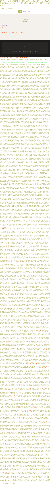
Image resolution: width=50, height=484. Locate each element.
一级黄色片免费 (4, 280)
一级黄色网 (34, 114)
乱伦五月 (9, 173)
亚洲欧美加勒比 (6, 238)
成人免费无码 (33, 443)
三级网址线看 (34, 294)
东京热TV (27, 473)
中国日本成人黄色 (22, 417)
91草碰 (33, 108)
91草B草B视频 (28, 89)
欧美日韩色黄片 (11, 88)
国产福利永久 (9, 67)
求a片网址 (20, 108)
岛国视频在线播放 (22, 312)
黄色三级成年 (6, 136)
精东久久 (5, 362)
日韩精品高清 (34, 141)
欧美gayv (42, 85)
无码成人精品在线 (30, 415)
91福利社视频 (26, 130)
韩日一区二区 (28, 81)
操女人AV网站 (24, 302)
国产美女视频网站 (3, 141)
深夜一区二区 (2, 391)
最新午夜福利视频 (8, 249)
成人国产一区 (9, 313)
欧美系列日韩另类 (34, 400)
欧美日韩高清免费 (31, 166)
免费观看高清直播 (31, 329)
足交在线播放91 (21, 67)
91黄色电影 (38, 121)
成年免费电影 (11, 327)
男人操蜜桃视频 (7, 107)
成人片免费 (47, 150)
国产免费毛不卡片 (30, 192)
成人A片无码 (2, 469)
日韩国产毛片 (42, 322)
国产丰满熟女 (45, 458)
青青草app (45, 410)
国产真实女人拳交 (38, 253)
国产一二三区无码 (39, 297)
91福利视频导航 (43, 97)
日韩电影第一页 (7, 250)
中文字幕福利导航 (43, 242)
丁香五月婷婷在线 (13, 238)
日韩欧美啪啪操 (42, 318)
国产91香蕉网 (28, 249)
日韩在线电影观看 (43, 371)
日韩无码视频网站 (21, 152)
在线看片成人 (45, 367)
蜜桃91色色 (16, 139)
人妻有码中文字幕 (28, 351)
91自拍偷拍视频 (24, 377)
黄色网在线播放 (20, 195)
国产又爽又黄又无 (29, 115)
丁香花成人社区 (29, 250)
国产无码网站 (14, 173)
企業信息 (24, 11)
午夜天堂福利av (17, 428)
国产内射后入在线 (5, 183)
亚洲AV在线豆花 (26, 184)
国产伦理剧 (35, 161)
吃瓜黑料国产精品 (7, 374)
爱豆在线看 (29, 129)
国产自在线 (24, 139)
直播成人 (13, 311)
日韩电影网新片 (41, 381)
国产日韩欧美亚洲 (34, 309)
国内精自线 (15, 70)
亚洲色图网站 (9, 198)
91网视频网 (14, 454)
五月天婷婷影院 (7, 272)
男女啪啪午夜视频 (28, 107)
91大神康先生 (26, 422)
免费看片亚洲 (23, 289)
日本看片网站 (25, 408)
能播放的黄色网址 (7, 457)
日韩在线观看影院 (12, 318)
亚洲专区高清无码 (33, 331)
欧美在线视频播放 (5, 176)
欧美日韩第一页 (22, 435)
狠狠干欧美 (2, 130)
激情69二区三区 (17, 275)
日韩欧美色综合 (32, 163)
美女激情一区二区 (18, 315)
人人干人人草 (23, 313)
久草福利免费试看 (24, 181)
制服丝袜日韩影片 (33, 425)
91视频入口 (17, 388)
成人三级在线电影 (19, 454)
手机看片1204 (34, 104)
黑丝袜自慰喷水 (5, 173)
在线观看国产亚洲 (17, 245)
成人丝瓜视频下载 (5, 82)
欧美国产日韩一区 (37, 455)
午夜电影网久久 (21, 88)
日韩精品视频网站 (19, 437)
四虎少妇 (13, 267)
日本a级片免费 (39, 313)
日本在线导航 (37, 329)
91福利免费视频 (24, 202)
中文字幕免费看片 (32, 236)
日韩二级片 (35, 228)
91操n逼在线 (16, 425)
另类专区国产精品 (16, 433)
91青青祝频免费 (42, 279)
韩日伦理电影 (19, 374)
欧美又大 (44, 103)
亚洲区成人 (31, 184)
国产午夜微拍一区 (16, 309)
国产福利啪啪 (40, 106)
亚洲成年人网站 (37, 448)
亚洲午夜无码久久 (9, 429)
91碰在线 (4, 78)
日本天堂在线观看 (4, 388)
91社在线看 (35, 172)
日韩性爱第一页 (10, 271)
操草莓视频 (9, 418)
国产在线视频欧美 (19, 348)
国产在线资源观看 (40, 264)
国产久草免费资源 (38, 298)
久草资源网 (25, 437)
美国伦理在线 (10, 402)
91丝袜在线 (27, 173)
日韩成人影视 (3, 89)
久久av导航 (21, 429)
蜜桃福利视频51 (43, 408)
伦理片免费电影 (34, 437)
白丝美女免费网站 (23, 71)
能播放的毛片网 (11, 334)
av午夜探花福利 (25, 155)
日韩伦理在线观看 (20, 408)
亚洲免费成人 (41, 373)
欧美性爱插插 (5, 88)
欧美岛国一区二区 (6, 148)
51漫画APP (16, 148)
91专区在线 (48, 129)
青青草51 (23, 173)
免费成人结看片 (46, 302)
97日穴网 (2, 128)
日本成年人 (28, 448)
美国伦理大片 (30, 64)
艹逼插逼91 (40, 272)
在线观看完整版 (36, 447)
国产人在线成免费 (22, 78)
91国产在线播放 (30, 159)
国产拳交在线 (42, 257)
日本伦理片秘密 (12, 483)
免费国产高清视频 (6, 192)
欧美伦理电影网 (47, 228)
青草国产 (13, 340)
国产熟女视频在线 (7, 133)
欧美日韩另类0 (35, 99)
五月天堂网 (15, 207)
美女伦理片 (8, 356)
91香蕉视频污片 (11, 275)
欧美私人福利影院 (45, 287)
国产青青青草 (8, 201)
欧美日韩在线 (41, 353)
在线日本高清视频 (35, 382)
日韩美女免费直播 (35, 179)
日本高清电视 (11, 363)
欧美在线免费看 (34, 117)
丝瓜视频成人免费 (20, 326)
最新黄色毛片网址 (36, 465)
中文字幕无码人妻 (42, 79)
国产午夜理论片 (13, 301)
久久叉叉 (33, 155)
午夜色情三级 (24, 382)
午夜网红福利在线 (29, 267)
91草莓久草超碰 (44, 86)
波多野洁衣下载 (7, 385)
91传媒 (40, 426)
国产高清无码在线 (13, 378)
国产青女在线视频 (26, 446)
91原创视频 (28, 185)
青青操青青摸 (29, 256)
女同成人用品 (6, 318)
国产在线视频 (18, 144)
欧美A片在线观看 (8, 386)
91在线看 (14, 234)
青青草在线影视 (36, 454)
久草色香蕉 (20, 330)
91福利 (43, 479)
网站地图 (2, 60)
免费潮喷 (5, 100)
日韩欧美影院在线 (6, 373)
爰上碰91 (40, 198)
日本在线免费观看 (45, 375)
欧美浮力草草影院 (34, 402)
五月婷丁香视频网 (45, 298)
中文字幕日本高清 (19, 424)
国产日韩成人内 (32, 286)
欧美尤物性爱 (41, 283)
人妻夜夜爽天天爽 (42, 403)
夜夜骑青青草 (7, 75)
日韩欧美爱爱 (22, 118)
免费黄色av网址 (6, 170)
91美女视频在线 (3, 337)
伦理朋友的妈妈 (34, 144)
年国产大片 (32, 429)
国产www (31, 187)
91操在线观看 (24, 174)
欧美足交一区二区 (36, 82)
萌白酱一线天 (16, 169)
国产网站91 (5, 296)
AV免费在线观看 (25, 340)
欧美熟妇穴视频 (43, 155)
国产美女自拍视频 (22, 287)
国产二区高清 (16, 172)
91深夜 (45, 344)
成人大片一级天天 (36, 174)
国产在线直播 (3, 159)
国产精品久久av (31, 232)
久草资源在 (29, 150)
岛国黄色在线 (42, 454)
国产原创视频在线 (32, 90)
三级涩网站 (27, 257)
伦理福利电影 (41, 465)
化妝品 (23, 51)
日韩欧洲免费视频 (7, 345)
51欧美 (5, 95)
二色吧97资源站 (30, 99)
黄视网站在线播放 (20, 119)
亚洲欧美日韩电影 (18, 375)
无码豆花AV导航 (32, 305)
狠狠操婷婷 (44, 256)
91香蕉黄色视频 (31, 366)
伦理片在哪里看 (20, 150)
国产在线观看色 (24, 450)
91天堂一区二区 (6, 172)
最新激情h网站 (13, 165)
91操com (8, 407)
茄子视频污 (45, 81)
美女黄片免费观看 (36, 184)
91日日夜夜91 (13, 81)
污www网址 (40, 294)
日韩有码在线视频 (18, 267)
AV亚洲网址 (34, 119)
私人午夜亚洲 (16, 327)
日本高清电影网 (22, 107)
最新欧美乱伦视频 (20, 236)
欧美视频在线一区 (18, 382)
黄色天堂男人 (25, 93)
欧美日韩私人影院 (37, 418)
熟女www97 (31, 451)
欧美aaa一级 (10, 465)
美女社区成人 (37, 163)
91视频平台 (24, 374)
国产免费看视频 (29, 151)
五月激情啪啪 (46, 247)
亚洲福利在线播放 (10, 258)
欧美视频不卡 (25, 366)
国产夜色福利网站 (15, 403)
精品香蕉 (17, 108)
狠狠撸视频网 (6, 455)
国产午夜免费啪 (26, 359)
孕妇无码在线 (44, 192)
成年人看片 (16, 334)
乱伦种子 (25, 64)
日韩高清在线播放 (42, 481)
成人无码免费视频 (22, 443)
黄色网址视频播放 (15, 137)
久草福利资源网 (35, 115)
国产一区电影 (12, 413)
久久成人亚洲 (25, 162)
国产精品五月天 (3, 132)
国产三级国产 (6, 130)
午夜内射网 (19, 457)
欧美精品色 (6, 239)
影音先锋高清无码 (6, 326)
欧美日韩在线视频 (19, 341)
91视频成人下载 (9, 141)
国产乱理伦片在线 (4, 278)
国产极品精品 (42, 469)
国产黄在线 (21, 304)
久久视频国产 (44, 345)
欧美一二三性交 (37, 396)
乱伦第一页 (12, 133)
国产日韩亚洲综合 (19, 180)
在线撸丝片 (30, 108)
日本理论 (15, 179)
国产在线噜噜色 (43, 396)
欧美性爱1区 (2, 440)
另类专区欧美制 (33, 363)
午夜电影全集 (30, 100)
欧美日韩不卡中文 (11, 397)
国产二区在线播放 (40, 334)
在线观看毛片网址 (9, 309)
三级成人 (46, 239)
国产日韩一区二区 (44, 99)
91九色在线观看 (31, 173)
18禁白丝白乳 (11, 342)
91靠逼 (44, 311)
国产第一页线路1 (44, 238)
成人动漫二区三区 (20, 158)
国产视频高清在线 (12, 108)
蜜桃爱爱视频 (36, 73)
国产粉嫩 (25, 172)
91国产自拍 (25, 344)
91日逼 (7, 194)
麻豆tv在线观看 (25, 108)
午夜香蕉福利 (4, 308)
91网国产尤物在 (7, 206)
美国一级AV (17, 78)
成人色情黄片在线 (35, 118)
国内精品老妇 (30, 315)
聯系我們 (20, 11)
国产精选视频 (36, 269)
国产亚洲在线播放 (29, 426)
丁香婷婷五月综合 (45, 119)
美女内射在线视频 (4, 235)
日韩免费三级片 (42, 382)
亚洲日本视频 (14, 117)
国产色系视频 (20, 243)
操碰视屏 (35, 88)
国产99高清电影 (6, 268)
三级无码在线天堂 (19, 162)
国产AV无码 (35, 100)
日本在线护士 (22, 121)
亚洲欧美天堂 (47, 291)
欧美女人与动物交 (30, 71)
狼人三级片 (17, 206)
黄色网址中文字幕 (42, 235)
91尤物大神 (6, 402)
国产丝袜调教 (33, 302)
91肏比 (44, 181)
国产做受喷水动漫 (27, 461)
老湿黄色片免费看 (17, 410)
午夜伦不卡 (4, 77)
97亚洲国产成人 (25, 231)
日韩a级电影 (11, 172)
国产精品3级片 (20, 70)
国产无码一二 (42, 139)
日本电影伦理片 (16, 129)
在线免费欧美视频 (18, 75)
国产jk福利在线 (14, 422)
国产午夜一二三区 (28, 428)
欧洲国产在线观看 (37, 408)
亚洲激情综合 (20, 305)
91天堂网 (9, 459)
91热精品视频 (47, 461)
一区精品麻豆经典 (10, 95)
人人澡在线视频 (43, 435)
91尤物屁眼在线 (44, 377)
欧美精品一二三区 (46, 389)
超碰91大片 (2, 355)
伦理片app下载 (32, 86)
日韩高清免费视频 (24, 396)
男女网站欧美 (22, 249)
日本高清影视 (5, 417)
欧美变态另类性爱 (5, 470)
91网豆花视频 (18, 103)
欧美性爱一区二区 (6, 479)
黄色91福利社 (29, 199)
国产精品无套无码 (40, 161)
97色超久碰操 (5, 477)
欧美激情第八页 (11, 414)
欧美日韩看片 (35, 481)
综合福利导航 (43, 417)
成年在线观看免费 (30, 205)
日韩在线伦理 (8, 344)
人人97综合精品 (34, 139)
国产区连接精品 (5, 468)
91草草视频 (34, 378)
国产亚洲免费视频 (7, 323)
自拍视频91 (39, 95)
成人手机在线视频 (20, 360)
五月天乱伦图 (13, 344)
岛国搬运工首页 (28, 144)
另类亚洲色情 (18, 89)
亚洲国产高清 (8, 371)
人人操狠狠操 (26, 356)
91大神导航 (33, 375)
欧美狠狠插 (30, 141)
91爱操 (6, 391)
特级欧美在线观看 (33, 95)
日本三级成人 (21, 466)
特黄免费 (21, 352)
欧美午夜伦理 (38, 254)
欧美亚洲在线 (46, 444)
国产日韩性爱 (23, 239)
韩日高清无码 (20, 359)
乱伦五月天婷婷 (22, 169)
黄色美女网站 (37, 320)
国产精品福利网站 (46, 470)
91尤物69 (1, 129)
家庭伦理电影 (16, 307)
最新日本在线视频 (39, 201)
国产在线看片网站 (10, 370)
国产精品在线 (9, 243)
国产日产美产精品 (22, 137)
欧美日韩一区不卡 (21, 329)
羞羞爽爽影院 (46, 457)
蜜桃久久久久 (16, 367)
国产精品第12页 (38, 154)
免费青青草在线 (7, 322)
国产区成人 (26, 371)
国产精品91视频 (37, 176)
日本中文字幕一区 (32, 196)
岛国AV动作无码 (12, 97)
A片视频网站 (43, 446)
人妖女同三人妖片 (22, 253)
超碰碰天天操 (18, 81)
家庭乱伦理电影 (23, 89)
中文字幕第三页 (18, 104)
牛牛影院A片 (16, 152)
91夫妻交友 (43, 286)
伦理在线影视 (4, 155)
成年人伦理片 (35, 187)
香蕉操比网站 (30, 371)
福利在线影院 (14, 392)
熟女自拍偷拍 (12, 140)
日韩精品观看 (23, 114)
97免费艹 (12, 143)
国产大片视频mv (31, 243)
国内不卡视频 (35, 272)
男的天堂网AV (9, 122)
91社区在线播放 (17, 254)
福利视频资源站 (28, 66)
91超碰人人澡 (12, 247)
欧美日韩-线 (38, 468)
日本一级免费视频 (39, 473)
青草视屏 (40, 269)
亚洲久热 (28, 397)
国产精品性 (22, 64)
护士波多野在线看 (4, 334)
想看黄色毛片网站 (15, 371)
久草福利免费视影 (10, 207)
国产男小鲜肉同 (34, 92)
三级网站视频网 (42, 184)
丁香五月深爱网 (37, 414)
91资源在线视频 (5, 144)
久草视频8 (39, 130)
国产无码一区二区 (10, 260)
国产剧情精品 (37, 68)
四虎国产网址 (24, 397)
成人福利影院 (5, 287)
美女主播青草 (8, 106)
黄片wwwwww (8, 300)
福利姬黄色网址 (4, 112)
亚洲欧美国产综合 (22, 389)
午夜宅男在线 (43, 129)
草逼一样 (33, 261)
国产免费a (29, 302)
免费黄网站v (46, 413)
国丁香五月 (17, 391)
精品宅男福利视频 (41, 461)
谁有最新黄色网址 (15, 389)
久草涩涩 (10, 126)
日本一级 (46, 163)
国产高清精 (26, 319)
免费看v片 (45, 264)
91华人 (39, 99)
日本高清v (44, 196)
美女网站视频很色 (13, 326)
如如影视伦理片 (19, 459)
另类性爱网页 (36, 462)
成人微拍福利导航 (17, 205)
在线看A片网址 (35, 458)
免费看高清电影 (36, 315)
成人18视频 (11, 181)
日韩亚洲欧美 (6, 349)
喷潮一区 (4, 147)
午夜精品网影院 (9, 119)
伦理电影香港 (8, 139)
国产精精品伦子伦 (44, 254)
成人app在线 (23, 92)
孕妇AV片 (39, 256)
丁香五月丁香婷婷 (39, 190)
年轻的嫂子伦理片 (16, 256)
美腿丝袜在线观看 (28, 169)
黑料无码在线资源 (24, 322)
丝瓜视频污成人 (14, 192)
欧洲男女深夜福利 (3, 246)
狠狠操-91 (38, 140)
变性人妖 (4, 67)
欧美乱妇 (30, 378)
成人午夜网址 (15, 147)
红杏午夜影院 (37, 271)
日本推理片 (20, 151)
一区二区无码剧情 (12, 364)
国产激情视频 (46, 283)
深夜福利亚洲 (45, 180)
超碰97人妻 (40, 389)
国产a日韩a (3, 419)
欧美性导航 (9, 246)
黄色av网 (38, 141)
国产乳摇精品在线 (32, 362)
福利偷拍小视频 (46, 64)
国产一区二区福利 (30, 74)
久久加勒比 (44, 473)
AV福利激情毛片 (14, 195)
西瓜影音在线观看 (46, 400)
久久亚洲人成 (37, 112)
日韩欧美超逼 (9, 340)
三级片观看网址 (36, 333)
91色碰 (38, 436)
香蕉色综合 (14, 386)
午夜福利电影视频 (17, 476)
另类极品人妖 (46, 381)
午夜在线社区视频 (47, 265)
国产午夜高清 (15, 154)
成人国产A (4, 403)
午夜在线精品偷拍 (27, 395)
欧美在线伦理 (32, 285)
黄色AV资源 (14, 459)
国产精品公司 (28, 370)
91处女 (19, 115)
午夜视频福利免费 (23, 201)
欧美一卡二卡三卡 (19, 446)
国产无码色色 (14, 141)
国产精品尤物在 (15, 122)
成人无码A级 (46, 243)
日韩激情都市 (2, 381)
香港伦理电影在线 (24, 82)
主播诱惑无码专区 (18, 203)
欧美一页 (46, 205)
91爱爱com (17, 125)
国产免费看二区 (45, 148)
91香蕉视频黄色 (40, 370)
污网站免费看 (27, 95)
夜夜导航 (35, 391)
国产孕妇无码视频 (38, 194)
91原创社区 (4, 139)
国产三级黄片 (32, 397)
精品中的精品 (40, 93)
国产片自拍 (25, 119)
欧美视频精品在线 (26, 424)
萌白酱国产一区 (12, 78)
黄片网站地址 (16, 352)
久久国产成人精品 (37, 132)
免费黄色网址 (8, 184)
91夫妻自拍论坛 (18, 455)
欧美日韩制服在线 (23, 275)
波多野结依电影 (30, 77)
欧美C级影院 (17, 436)
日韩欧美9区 (6, 446)
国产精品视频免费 (40, 413)
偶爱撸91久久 (13, 424)
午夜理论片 (48, 195)
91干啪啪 (8, 203)
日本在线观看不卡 (25, 234)
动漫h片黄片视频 (29, 294)
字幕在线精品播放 (38, 152)
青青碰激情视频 (38, 296)
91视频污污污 (10, 176)
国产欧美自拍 (16, 477)
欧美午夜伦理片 (15, 381)
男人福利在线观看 (15, 300)
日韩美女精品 (16, 257)
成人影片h (9, 114)
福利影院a (2, 402)
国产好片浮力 (3, 454)
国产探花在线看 (11, 235)
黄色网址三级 (31, 422)
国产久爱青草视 (20, 291)
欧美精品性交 (8, 89)
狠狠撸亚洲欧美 (30, 70)
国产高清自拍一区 (37, 170)
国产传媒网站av (28, 261)
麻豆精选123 (37, 305)
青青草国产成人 (28, 85)
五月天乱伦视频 (40, 391)
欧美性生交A (17, 349)
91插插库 (41, 71)
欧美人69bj (42, 271)
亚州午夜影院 (24, 459)
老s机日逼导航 (35, 245)
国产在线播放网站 (9, 117)
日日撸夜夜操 (18, 311)
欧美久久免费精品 (43, 349)
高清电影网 (22, 247)
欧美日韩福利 (31, 330)
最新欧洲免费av (8, 366)
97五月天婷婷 (17, 130)
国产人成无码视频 (41, 78)
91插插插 (2, 163)
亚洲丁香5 (34, 313)
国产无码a (11, 439)
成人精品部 (39, 425)
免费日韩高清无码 (31, 231)
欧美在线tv (15, 170)
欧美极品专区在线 (24, 385)
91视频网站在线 (8, 85)
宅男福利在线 (43, 443)
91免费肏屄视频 (40, 424)
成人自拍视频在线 (10, 330)
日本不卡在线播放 (28, 472)
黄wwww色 (18, 82)
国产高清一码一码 (11, 444)
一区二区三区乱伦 (32, 293)
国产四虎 (31, 316)
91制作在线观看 (6, 400)
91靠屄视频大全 (31, 337)
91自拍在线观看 (46, 74)
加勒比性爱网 (9, 77)
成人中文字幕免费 (39, 173)
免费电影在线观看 (35, 107)
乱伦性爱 (32, 410)
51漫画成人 (8, 125)
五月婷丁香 (37, 403)
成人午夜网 (21, 93)
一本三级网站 (40, 437)
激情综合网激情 (9, 443)
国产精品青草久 (6, 282)
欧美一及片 (16, 187)
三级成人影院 (31, 356)
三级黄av (26, 337)
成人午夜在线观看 (35, 66)
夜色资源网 (38, 323)
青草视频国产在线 (12, 455)
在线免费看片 (42, 163)
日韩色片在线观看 (46, 378)
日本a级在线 (23, 198)
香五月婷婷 (30, 381)
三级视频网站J (9, 190)
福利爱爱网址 (23, 144)
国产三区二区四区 (12, 437)
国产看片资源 (24, 99)
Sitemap (36, 51)
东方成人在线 (40, 115)
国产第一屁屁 (41, 333)
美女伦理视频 (41, 64)
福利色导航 (30, 291)
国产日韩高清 (28, 265)
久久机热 (17, 93)
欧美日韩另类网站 (40, 428)
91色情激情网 (46, 85)
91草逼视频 (13, 201)
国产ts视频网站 (46, 140)
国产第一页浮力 (15, 417)
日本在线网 (16, 414)
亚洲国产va (36, 356)
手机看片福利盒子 (38, 261)
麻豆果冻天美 (13, 293)
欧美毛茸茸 (40, 348)
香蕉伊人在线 (19, 290)
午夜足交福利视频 (28, 307)
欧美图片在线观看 (41, 66)
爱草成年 (35, 311)
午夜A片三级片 (26, 132)
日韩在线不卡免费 (18, 399)
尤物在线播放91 (11, 477)
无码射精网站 (12, 107)
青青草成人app (9, 451)
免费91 (21, 101)
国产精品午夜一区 (35, 79)
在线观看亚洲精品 (42, 118)
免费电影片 (18, 118)
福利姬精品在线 (46, 384)
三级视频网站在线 (26, 353)
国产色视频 (22, 163)
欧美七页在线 (33, 466)
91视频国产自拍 (33, 103)
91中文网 (42, 429)
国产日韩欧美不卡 (9, 381)
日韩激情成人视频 (22, 480)
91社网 (30, 136)
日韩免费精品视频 (39, 196)
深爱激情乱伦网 (3, 395)
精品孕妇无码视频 (20, 132)
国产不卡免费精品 (16, 443)
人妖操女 (41, 323)
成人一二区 (42, 289)
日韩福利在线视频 (40, 404)
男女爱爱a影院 (4, 236)
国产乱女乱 (41, 169)
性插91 (2, 302)
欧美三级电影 (3, 184)
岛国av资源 (32, 128)
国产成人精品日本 (41, 162)
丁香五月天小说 (46, 391)
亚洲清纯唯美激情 (13, 282)
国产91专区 (27, 331)
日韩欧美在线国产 (39, 96)
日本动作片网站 (5, 473)
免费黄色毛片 (23, 75)
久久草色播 (15, 236)
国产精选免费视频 (31, 176)
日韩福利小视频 (21, 403)
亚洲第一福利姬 (47, 404)
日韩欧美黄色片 (3, 371)
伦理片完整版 (14, 119)
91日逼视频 (6, 169)
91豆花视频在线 (43, 232)
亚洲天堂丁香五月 (26, 136)
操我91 (35, 246)
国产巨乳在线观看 (40, 89)
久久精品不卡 (19, 468)
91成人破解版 (27, 286)
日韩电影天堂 (19, 246)
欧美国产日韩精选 (8, 290)
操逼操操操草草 (22, 432)
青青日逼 (17, 473)
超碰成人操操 (6, 90)
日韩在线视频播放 (40, 309)
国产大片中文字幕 (44, 117)
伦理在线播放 (36, 74)
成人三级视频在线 (10, 155)
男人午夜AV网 (42, 239)
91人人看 (26, 258)
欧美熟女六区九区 (18, 231)
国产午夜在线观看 (31, 344)
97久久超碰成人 (9, 337)
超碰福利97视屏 (3, 188)
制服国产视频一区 (41, 406)
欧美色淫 (26, 77)
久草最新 (1, 374)
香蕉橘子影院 (46, 353)
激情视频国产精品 (38, 86)
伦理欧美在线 (40, 444)
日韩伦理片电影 (3, 450)
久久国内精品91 (12, 479)
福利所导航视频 (42, 150)
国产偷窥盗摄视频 (13, 73)
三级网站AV (29, 437)
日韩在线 (17, 86)
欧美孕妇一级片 (25, 232)
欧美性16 (30, 118)
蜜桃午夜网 (25, 150)
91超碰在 (20, 298)
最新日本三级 (35, 312)
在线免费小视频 (36, 143)
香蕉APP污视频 (43, 130)
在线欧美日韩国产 (7, 424)
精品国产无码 (21, 257)
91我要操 (42, 140)
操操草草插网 (26, 384)
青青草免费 (36, 451)
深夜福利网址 (29, 117)
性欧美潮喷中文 (40, 480)
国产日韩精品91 (3, 85)
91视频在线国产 (30, 333)
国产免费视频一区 (31, 242)
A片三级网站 (35, 130)
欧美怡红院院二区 (31, 84)
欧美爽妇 (2, 393)
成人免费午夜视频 (29, 228)
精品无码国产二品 (10, 187)
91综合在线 (28, 268)
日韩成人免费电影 (34, 433)
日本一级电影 (5, 143)
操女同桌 (14, 481)
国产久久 (46, 322)
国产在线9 (20, 100)
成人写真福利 (36, 126)
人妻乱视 (3, 92)
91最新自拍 (37, 125)
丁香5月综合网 (12, 125)
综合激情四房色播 (47, 468)
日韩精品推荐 (30, 158)
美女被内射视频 (45, 300)
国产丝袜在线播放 (44, 364)
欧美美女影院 (18, 385)
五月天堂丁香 (44, 188)
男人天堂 (41, 158)
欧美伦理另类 (42, 203)
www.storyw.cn (20, 51)
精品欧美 (13, 198)
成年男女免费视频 (3, 341)
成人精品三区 (46, 340)
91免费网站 (9, 308)
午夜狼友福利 (47, 406)
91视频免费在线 (26, 195)
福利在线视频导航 (36, 195)
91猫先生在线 (34, 348)
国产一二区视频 (34, 370)
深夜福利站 (21, 425)
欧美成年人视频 (11, 410)
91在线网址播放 (26, 279)
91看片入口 (8, 188)
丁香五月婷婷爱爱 (30, 447)
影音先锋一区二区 (4, 399)
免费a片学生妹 (14, 468)
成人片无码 (16, 177)
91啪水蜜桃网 (15, 194)
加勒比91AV (29, 202)
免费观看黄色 (6, 364)
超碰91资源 (36, 128)
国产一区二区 (37, 67)
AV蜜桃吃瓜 (20, 176)
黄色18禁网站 (37, 137)
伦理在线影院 (6, 247)
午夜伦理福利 (7, 261)
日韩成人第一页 (6, 93)
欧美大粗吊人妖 (40, 180)
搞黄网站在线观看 (42, 143)
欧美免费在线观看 (14, 286)
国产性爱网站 (21, 242)
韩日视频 (16, 133)
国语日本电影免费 (4, 312)
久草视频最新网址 (26, 112)
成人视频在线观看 (26, 282)
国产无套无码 (38, 385)
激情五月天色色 (45, 92)
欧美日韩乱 (30, 147)
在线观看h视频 (47, 66)
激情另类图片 (41, 101)
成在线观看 (17, 250)
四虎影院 (38, 363)
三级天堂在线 (39, 479)
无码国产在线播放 (25, 399)
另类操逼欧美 (9, 389)
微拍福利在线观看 (8, 64)
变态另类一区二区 (20, 282)
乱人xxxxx (31, 177)
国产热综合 (47, 118)
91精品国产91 (47, 114)
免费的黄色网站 (32, 468)
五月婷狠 (33, 472)
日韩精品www (40, 311)
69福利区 (46, 454)
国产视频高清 (38, 90)
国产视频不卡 (22, 472)
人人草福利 (12, 254)
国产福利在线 (39, 88)
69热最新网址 (42, 176)
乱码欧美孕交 (13, 121)
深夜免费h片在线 (16, 316)
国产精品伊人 (11, 432)
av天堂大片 (45, 272)
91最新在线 (18, 479)
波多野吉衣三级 (26, 143)
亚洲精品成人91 (31, 258)
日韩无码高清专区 (32, 319)
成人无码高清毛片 (33, 133)
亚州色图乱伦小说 (43, 112)
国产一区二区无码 (14, 359)
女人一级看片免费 (20, 344)
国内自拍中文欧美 (26, 429)
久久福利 (37, 150)
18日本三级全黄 (24, 190)
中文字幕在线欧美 (10, 352)
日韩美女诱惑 (14, 243)
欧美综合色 (37, 235)
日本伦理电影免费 (37, 366)
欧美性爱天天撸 (32, 364)
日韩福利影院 (8, 395)
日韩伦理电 (42, 316)
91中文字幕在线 (6, 101)
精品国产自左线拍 (3, 458)
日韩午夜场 (43, 154)
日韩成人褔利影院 (3, 481)
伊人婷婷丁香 (25, 352)
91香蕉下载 (46, 275)
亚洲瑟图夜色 (6, 257)
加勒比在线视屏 (20, 170)
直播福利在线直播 (27, 402)
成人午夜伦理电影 (25, 378)
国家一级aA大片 (26, 264)
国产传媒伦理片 (38, 236)
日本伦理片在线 (13, 162)
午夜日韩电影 (20, 380)
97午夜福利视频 (6, 97)
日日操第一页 (13, 103)
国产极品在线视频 (39, 267)
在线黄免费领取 (39, 378)
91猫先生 (25, 333)
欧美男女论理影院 (44, 362)
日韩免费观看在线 (35, 444)
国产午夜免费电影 (20, 481)
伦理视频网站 (32, 137)
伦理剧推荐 (36, 162)
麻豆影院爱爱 (33, 129)
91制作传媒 (28, 128)
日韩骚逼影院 (23, 254)
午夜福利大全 (32, 253)
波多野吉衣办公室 (3, 448)
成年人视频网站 (43, 363)
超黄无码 (35, 177)
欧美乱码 (44, 269)
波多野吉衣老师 (18, 470)
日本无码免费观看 (7, 353)
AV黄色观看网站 (33, 96)
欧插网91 (37, 279)
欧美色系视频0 (41, 291)
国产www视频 (20, 172)
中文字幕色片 (16, 370)
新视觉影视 (32, 126)
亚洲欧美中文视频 (36, 206)
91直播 (16, 115)
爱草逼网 (27, 439)
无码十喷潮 (28, 433)
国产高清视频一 (29, 386)
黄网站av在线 (37, 202)
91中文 (14, 144)
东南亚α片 (10, 426)
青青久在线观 (40, 458)
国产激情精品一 (27, 271)
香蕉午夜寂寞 (12, 373)
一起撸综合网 (27, 391)
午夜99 (3, 169)
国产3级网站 (31, 234)
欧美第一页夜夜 (25, 73)
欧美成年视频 (8, 205)
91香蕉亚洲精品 (20, 141)
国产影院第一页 (7, 121)
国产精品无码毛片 (45, 425)
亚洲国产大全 (8, 450)
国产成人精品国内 (10, 341)
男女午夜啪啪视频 (4, 331)
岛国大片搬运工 (6, 316)
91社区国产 (2, 66)
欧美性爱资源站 (42, 447)
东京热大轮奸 (21, 391)
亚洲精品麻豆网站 (39, 302)
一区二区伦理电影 (12, 400)
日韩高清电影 (42, 380)
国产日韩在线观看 (40, 265)
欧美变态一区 (11, 66)
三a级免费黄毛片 (7, 279)
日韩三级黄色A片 (42, 111)
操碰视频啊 (19, 378)
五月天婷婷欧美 (31, 106)
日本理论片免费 (12, 470)
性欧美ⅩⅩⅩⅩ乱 (40, 75)
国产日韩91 (3, 81)
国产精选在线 (20, 371)
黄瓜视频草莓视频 (40, 342)
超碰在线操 (34, 297)
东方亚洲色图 (15, 380)
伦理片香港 (29, 191)
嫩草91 (18, 238)
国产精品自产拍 (11, 287)
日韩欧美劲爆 (27, 435)
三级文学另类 (32, 235)
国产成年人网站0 (31, 298)
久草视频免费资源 (11, 391)
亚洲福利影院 (9, 319)
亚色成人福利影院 (6, 307)
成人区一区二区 (9, 380)
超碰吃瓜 (7, 126)
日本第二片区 (2, 196)
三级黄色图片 (39, 177)
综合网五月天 (3, 106)
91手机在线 (28, 443)
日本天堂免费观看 (45, 296)
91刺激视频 (27, 196)
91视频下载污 (10, 278)
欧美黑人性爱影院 (27, 466)
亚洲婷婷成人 (17, 272)
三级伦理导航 (12, 231)
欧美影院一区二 (14, 308)
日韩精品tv (32, 418)
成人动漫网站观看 (19, 73)
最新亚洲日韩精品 (32, 122)
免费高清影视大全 (36, 380)
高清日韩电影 (40, 187)
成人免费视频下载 (38, 231)
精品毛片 (30, 155)
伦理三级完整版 (9, 458)
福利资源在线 (17, 85)
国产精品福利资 (37, 450)
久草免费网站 (31, 421)
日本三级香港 (46, 428)
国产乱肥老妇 (29, 165)
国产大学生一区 (13, 408)
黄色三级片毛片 (13, 118)
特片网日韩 (5, 411)
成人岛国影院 (14, 158)
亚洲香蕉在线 (12, 462)
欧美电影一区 (2, 396)
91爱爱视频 (4, 99)
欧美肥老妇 (11, 170)
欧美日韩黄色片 (39, 172)
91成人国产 (27, 253)
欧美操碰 (30, 183)
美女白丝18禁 (41, 181)
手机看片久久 (18, 377)
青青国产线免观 (25, 246)
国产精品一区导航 (28, 247)
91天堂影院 (21, 414)
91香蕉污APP (31, 170)
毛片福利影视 (3, 340)
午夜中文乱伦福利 (19, 364)
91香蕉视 (46, 73)
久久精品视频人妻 (30, 318)
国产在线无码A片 (6, 483)
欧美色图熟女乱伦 (29, 477)
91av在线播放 (23, 128)
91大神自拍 (14, 68)
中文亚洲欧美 (44, 348)
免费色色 (25, 338)
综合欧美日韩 (13, 249)
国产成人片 (39, 238)
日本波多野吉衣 (43, 141)
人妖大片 (23, 187)
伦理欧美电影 (27, 320)
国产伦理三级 (30, 373)
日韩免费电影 (20, 110)
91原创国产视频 (10, 100)
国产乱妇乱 (18, 413)
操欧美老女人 (28, 139)
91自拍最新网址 (22, 85)
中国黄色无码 (36, 283)
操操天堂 (26, 329)
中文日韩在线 (18, 323)
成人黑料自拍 (39, 151)
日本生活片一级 (24, 447)
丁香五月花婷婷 (3, 264)
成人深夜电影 (39, 77)
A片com (14, 191)
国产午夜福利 (36, 275)
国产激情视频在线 (10, 428)
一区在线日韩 (9, 422)
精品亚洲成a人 (5, 179)
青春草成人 (10, 338)
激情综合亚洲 (8, 293)
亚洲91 (34, 385)
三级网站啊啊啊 (4, 352)
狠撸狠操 (13, 473)
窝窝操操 (9, 362)
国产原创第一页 (43, 414)
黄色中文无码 (14, 291)
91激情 (5, 203)
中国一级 (43, 395)
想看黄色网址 (28, 374)
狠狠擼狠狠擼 (46, 202)
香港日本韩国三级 (11, 399)
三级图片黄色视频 (15, 338)
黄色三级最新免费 (39, 191)
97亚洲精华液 (10, 70)
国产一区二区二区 (6, 73)
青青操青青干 (12, 203)
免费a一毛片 (20, 122)
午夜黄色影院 (8, 228)
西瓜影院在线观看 (17, 90)
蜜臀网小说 (41, 275)
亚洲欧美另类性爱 (15, 411)
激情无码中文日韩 (20, 356)
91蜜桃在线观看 (44, 319)
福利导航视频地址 (27, 260)
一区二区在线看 (34, 342)
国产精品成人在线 (8, 111)
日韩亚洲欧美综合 (16, 465)
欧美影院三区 (34, 250)
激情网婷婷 (20, 187)
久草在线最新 (26, 158)
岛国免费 (38, 139)
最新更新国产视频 (25, 330)
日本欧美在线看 (25, 176)
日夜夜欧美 (39, 117)
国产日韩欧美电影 (12, 93)
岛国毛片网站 (43, 337)
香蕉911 (13, 71)
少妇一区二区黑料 (19, 386)
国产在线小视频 (42, 159)
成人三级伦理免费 (43, 68)
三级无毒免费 (18, 173)
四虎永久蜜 (12, 245)
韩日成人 (47, 170)
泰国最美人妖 (38, 476)
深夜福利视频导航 (29, 312)
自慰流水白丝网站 (11, 296)
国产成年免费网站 (6, 108)
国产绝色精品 (14, 132)
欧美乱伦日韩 (25, 308)
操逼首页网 (36, 301)
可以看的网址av (38, 327)
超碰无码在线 (25, 166)
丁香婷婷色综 (39, 331)
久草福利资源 (34, 457)
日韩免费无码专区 (43, 359)
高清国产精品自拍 (32, 304)
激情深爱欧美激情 (28, 140)
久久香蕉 (12, 395)
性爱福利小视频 (22, 342)
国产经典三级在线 (39, 119)
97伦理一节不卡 (37, 232)
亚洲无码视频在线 (43, 137)
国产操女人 (45, 125)
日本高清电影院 (25, 298)
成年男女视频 (2, 375)
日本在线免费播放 (7, 408)
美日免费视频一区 (19, 421)
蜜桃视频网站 (10, 144)
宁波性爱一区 (17, 444)
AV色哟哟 (21, 136)
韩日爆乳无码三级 (17, 96)
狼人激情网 (24, 191)
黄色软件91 (41, 125)
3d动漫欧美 (12, 272)
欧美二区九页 (47, 316)
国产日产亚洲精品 (26, 101)
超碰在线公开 (15, 176)
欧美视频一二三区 (44, 352)
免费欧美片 (26, 242)
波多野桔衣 (11, 404)
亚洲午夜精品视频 (25, 154)
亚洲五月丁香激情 (15, 461)
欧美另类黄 (6, 329)
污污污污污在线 (26, 285)
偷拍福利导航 (32, 435)
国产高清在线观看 (23, 426)
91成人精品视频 (31, 73)
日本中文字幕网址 (41, 276)
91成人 (38, 349)
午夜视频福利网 (32, 327)
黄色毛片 (21, 264)
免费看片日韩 (17, 201)
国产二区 (9, 468)
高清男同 (21, 206)
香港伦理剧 (9, 110)
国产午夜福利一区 (29, 406)
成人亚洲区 (27, 118)
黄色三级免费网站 (27, 296)
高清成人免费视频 (18, 462)
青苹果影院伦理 (7, 355)
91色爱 (2, 170)
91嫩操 (15, 341)
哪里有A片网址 (4, 161)
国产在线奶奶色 (30, 272)
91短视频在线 (6, 202)
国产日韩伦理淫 (25, 206)
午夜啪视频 (10, 194)
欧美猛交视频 (11, 90)
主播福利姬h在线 (20, 285)
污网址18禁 (34, 199)
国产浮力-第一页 (7, 289)
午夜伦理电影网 (22, 111)
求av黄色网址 (10, 415)
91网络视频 (36, 422)
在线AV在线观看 (16, 271)
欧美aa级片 (32, 391)
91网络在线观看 (8, 359)
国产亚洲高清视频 (23, 415)
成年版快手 (13, 184)
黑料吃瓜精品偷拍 (44, 108)
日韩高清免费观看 (8, 440)
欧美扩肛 (28, 316)
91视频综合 (26, 381)
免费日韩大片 (19, 297)
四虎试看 (27, 92)
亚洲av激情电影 (39, 133)
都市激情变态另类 (28, 152)
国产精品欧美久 (41, 432)
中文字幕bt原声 (5, 151)
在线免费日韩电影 (22, 406)
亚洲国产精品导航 (21, 77)
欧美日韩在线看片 (13, 407)
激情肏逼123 (6, 256)
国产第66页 (3, 140)
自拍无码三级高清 (16, 439)
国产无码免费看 (35, 307)
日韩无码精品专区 (15, 298)
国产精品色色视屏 (27, 97)
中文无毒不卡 (5, 465)
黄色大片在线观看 (4, 447)
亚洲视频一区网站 (41, 234)
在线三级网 (36, 258)
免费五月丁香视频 (33, 148)
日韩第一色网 (17, 362)
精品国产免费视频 (11, 388)
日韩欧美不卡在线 (42, 315)
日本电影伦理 (10, 154)
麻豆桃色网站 (31, 203)
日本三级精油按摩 (21, 334)
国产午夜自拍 (2, 480)
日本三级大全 (33, 150)
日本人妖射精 (47, 132)
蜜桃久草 (28, 410)
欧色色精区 (29, 297)
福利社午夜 (28, 388)
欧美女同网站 (30, 454)
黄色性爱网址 (45, 297)
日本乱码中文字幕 (39, 439)
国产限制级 (46, 271)
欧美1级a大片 (15, 329)
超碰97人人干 (33, 249)
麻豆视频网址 (22, 278)
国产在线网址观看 (40, 457)
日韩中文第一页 (38, 287)
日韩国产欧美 (12, 322)
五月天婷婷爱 (11, 136)
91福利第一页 (8, 403)
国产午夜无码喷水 (42, 419)
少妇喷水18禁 (11, 148)
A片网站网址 (40, 179)
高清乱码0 (33, 111)
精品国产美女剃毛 (45, 77)
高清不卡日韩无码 (21, 392)
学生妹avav (2, 133)
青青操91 (47, 201)
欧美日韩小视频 (33, 185)
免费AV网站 (7, 375)
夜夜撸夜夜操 (4, 428)
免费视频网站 (21, 183)
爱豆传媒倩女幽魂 (44, 100)
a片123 (44, 158)
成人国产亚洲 (29, 457)
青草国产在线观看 (43, 326)
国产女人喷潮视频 (9, 392)
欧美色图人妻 (12, 75)
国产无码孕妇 (7, 396)
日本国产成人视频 (13, 188)
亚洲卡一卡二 (8, 159)
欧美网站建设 (28, 432)
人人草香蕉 (36, 101)
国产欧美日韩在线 (12, 130)
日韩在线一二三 (9, 472)
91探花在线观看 (24, 469)
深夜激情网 (6, 367)
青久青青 (5, 180)
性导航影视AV (38, 110)
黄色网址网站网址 (11, 183)
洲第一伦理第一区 (30, 239)
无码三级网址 (28, 400)
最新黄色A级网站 (14, 384)
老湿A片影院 (5, 152)
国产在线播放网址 (32, 384)
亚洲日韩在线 (36, 353)
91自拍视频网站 (45, 260)
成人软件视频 (38, 129)
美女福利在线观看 (19, 191)
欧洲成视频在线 (26, 269)
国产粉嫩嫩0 (8, 419)
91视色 (7, 115)
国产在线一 (27, 90)
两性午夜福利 (46, 289)
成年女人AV (2, 439)
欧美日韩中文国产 (12, 377)
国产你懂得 (4, 360)
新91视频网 (44, 96)
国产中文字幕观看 (43, 436)
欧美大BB (36, 106)
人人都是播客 (37, 242)
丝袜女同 (38, 144)
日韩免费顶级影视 (22, 448)
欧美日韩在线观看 (13, 285)
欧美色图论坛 (8, 99)
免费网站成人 (28, 476)
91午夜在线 (31, 195)
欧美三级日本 (3, 158)
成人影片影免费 (7, 393)
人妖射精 (21, 79)
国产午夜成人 (33, 97)
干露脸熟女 (27, 198)
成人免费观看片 (22, 294)
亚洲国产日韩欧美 (43, 320)
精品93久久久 (42, 132)
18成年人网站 (17, 107)
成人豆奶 (24, 380)
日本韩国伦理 (19, 366)
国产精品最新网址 (33, 264)
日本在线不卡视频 (23, 283)
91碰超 (39, 280)
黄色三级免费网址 (27, 121)
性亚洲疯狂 (33, 271)
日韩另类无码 (23, 419)
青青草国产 (26, 147)
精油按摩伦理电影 (14, 345)
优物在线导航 (6, 302)
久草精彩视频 (33, 388)
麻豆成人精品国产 (8, 480)
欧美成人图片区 (45, 304)
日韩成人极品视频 (22, 177)
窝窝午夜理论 (45, 165)
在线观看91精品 (3, 205)
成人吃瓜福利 (15, 100)
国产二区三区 (17, 64)
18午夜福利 (12, 425)
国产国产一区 (8, 86)
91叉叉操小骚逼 (6, 181)
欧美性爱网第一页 (15, 480)
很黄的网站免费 (28, 389)
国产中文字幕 (15, 242)
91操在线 (5, 265)
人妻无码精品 (40, 74)
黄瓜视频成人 (21, 129)
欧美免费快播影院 (26, 326)
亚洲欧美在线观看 (46, 101)
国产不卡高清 (18, 128)
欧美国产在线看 (45, 282)
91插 (35, 173)
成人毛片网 (37, 243)
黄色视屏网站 (21, 126)
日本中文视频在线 (31, 162)
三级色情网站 (18, 313)
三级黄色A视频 (31, 455)
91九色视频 (9, 84)
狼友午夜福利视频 (30, 462)
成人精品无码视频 (29, 75)
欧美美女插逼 (12, 323)
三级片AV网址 (41, 258)
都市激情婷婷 (42, 114)
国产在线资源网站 (40, 246)
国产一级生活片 (38, 293)
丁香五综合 (44, 327)
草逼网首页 (48, 84)
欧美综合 (12, 476)
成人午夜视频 (27, 137)
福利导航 (31, 130)
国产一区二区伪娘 (21, 286)
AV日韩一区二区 (19, 234)
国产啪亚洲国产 (38, 362)
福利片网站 (17, 296)
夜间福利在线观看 (43, 341)
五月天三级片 (20, 355)
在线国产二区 (19, 293)
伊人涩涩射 (21, 125)
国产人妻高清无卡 (41, 402)
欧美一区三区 (2, 290)
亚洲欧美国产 (25, 454)
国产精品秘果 (22, 444)
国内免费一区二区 (23, 465)
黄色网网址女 (20, 112)
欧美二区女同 (7, 185)
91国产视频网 (39, 147)
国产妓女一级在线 (8, 304)
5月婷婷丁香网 (25, 290)
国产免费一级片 (23, 66)
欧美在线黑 (12, 307)
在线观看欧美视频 (15, 253)
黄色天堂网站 (26, 327)
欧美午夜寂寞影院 (26, 126)
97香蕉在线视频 (27, 363)
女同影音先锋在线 (6, 283)
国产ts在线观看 (12, 174)
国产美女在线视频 (39, 103)
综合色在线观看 (35, 280)
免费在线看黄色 (3, 309)
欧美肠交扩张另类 (26, 122)
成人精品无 (25, 179)
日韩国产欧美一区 (26, 468)
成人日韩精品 (47, 184)
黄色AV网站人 (24, 199)
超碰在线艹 (17, 121)
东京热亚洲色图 (42, 206)
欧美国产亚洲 (35, 477)
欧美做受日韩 (22, 90)
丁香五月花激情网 (21, 148)
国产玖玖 (25, 192)
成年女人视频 (25, 70)
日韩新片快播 (20, 308)
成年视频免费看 (15, 320)
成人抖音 (36, 198)
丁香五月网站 (24, 151)
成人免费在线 (6, 128)
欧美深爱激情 (6, 348)
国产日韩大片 (34, 247)
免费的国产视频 (33, 238)
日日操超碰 (4, 422)
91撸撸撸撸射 (6, 404)
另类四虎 (45, 82)
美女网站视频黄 (10, 191)
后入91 (14, 313)
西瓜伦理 (9, 473)
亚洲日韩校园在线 (40, 247)
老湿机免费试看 (33, 470)
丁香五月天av (18, 190)
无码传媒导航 (5, 154)
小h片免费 (22, 97)
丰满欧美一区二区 (35, 340)
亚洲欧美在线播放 (15, 418)
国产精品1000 (2, 162)
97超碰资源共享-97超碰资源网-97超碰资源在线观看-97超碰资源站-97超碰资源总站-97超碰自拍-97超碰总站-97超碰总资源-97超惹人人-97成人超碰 (25, 3)
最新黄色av (35, 188)
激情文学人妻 (24, 297)
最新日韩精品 (38, 97)
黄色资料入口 (25, 188)
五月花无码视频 (20, 147)
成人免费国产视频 (22, 280)
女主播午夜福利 (22, 473)
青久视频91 (47, 395)
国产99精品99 (20, 345)
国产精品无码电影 (36, 71)
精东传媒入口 (14, 82)
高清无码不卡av (34, 393)
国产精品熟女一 (34, 89)
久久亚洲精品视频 (46, 388)
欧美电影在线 (14, 150)
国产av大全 (7, 231)
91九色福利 (19, 161)
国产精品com (44, 426)
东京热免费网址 (18, 302)
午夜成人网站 (30, 290)
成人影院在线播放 (30, 82)
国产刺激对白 (47, 203)
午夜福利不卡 (12, 375)
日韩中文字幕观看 (15, 67)
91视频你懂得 (7, 118)
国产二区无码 (20, 194)
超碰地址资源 (6, 342)
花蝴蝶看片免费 (17, 71)
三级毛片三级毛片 (22, 367)
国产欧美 (37, 111)
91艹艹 (42, 95)
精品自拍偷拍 (17, 247)
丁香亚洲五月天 (9, 234)
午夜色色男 (34, 341)
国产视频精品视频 (42, 386)
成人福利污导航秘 (16, 472)
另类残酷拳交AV (21, 276)
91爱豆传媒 (13, 419)
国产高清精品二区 (41, 70)
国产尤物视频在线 (46, 187)
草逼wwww (19, 181)
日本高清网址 (14, 290)
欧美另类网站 (8, 384)
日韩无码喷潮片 (36, 278)
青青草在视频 (21, 363)
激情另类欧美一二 (16, 163)
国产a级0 (1, 67)
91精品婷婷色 (8, 253)
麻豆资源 (42, 455)
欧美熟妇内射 (27, 418)
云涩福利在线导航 (3, 115)
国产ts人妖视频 (5, 338)
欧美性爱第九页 (26, 305)
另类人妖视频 (37, 155)
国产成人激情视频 (38, 108)
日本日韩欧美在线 (19, 188)
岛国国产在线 (30, 181)
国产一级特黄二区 (34, 276)
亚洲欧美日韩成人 (13, 279)
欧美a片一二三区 (29, 313)
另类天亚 (4, 319)
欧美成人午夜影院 (27, 349)
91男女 (30, 92)
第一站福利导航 (47, 432)
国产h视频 (8, 476)
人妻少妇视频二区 (27, 133)
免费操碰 (18, 249)
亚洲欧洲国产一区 (22, 370)
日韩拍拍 (41, 468)
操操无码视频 (19, 159)
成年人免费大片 (17, 283)
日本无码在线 (41, 340)
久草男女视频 (17, 432)
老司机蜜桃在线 (4, 96)
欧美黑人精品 (6, 327)
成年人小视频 (22, 439)
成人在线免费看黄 (14, 159)
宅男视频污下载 (12, 348)
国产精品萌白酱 (10, 179)
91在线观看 (33, 202)
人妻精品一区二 (3, 407)
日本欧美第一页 (7, 174)
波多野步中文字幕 (8, 166)
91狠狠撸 (35, 77)
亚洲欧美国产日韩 (23, 205)
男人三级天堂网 (34, 268)
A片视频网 (20, 139)
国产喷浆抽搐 (18, 165)
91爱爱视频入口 (43, 366)
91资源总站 (4, 466)
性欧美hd (2, 318)
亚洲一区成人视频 (44, 121)
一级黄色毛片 (8, 297)
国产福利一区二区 (15, 228)
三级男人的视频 (46, 433)
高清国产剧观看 (20, 133)
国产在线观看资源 (16, 95)
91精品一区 (12, 250)
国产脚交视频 (9, 351)
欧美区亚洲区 (16, 342)
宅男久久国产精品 (24, 165)
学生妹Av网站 (3, 68)
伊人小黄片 (22, 479)
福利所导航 (4, 190)
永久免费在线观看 (8, 298)
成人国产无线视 (24, 161)
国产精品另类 (19, 199)
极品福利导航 (33, 191)
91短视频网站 (25, 180)
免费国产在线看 (44, 152)
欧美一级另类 (24, 462)
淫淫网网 (18, 117)
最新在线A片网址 (15, 126)
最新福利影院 (34, 165)
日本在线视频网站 (41, 374)
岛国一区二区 (16, 143)
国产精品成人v (36, 318)
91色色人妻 (38, 114)
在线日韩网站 (28, 375)
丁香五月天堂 (6, 66)
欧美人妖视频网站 (40, 165)
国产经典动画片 (44, 476)
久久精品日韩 (29, 338)
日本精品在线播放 (10, 180)
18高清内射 (40, 400)
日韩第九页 (32, 320)
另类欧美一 (44, 231)
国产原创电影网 (28, 444)
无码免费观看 (36, 410)
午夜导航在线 (44, 133)
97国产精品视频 (45, 93)
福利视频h (43, 397)
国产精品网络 (39, 192)
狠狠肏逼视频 (5, 410)
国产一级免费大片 (46, 115)
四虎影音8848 (25, 243)
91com (46, 159)
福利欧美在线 (12, 177)
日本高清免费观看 (22, 331)
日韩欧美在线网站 (25, 451)
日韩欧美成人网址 (42, 462)
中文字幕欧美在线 (15, 466)
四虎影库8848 (20, 353)
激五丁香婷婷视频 (20, 301)
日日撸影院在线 (12, 315)
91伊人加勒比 (25, 141)
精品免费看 (13, 111)
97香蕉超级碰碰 (39, 148)
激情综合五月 (3, 253)
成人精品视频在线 (11, 294)
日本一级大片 (2, 64)
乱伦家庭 (12, 79)
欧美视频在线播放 (8, 469)
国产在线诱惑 (27, 177)
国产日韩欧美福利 (19, 458)
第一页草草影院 (43, 170)
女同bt (8, 436)
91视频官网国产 (34, 140)
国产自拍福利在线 (33, 349)
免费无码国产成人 (36, 290)
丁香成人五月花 (15, 112)
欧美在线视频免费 (45, 407)
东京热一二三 (37, 435)
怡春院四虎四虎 (43, 360)
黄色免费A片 (28, 287)
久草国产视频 (29, 348)
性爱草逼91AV (44, 147)
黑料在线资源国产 (17, 261)
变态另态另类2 (44, 172)
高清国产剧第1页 (36, 459)
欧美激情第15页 (26, 360)
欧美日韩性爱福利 (19, 155)
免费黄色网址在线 (43, 122)
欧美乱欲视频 (3, 126)
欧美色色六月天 (45, 75)
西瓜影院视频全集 (31, 194)
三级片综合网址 (33, 355)
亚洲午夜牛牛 (14, 451)
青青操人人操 (37, 360)
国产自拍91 (30, 458)
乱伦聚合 (20, 232)
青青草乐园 (45, 424)
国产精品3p (33, 169)
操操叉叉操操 (32, 296)
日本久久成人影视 (45, 331)
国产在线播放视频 (28, 436)
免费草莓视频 (40, 433)
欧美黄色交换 (40, 245)
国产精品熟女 (3, 232)
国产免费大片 (7, 196)
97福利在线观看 (8, 269)
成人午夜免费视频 (17, 79)
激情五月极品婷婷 (32, 68)
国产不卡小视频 (16, 136)
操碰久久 (46, 455)
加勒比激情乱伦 (16, 429)
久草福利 (8, 79)
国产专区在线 (31, 257)
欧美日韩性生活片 (30, 161)
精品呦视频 (12, 196)
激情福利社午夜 (38, 417)
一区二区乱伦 (34, 334)
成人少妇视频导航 (44, 107)
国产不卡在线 (4, 84)
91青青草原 (12, 283)
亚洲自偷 (25, 440)
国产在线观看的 (12, 202)
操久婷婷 (3, 118)
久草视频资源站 (14, 92)
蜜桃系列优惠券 (14, 366)
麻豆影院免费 (39, 188)
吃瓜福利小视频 (17, 101)
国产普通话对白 (41, 338)
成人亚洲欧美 (18, 396)
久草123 (8, 177)
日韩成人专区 (19, 393)
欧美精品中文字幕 (22, 250)
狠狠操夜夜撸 (9, 236)
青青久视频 (17, 140)
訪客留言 (29, 11)
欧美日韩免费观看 (27, 413)
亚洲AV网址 (42, 448)
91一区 (21, 179)
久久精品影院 (37, 322)
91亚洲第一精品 (47, 334)
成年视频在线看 (38, 446)
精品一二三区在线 (22, 351)
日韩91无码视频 (36, 239)
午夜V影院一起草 (21, 319)
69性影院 (13, 85)
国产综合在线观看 (17, 66)
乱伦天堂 (28, 190)
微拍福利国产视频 (35, 78)
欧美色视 (41, 278)
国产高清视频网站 (28, 280)
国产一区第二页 (11, 367)
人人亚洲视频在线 (27, 238)
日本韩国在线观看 (34, 480)
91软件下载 (17, 395)
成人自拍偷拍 (3, 234)
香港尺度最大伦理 (42, 399)
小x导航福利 (17, 185)
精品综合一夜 (30, 459)
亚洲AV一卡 (32, 143)
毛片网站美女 (9, 195)
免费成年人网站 (37, 344)
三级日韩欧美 (11, 151)
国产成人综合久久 (27, 300)
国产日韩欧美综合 (32, 439)
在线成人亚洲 (21, 235)
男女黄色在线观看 (37, 330)
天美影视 (32, 353)
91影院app (16, 355)
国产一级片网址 (10, 481)
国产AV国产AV (5, 70)
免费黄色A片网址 (29, 78)
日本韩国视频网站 (8, 276)
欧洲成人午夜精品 (46, 106)
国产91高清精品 (24, 74)
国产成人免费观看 (35, 351)
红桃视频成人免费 (28, 479)
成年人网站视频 (45, 173)
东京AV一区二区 (15, 337)
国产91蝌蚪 (25, 291)
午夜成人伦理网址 (38, 421)
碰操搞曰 (3, 320)
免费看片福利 (21, 271)
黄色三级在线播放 (45, 253)
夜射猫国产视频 (35, 386)
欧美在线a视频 (29, 245)
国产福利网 (33, 417)
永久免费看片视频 (26, 355)
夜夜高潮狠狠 (21, 260)
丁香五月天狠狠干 (34, 404)
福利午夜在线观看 (23, 256)
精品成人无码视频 (41, 183)
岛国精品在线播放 (36, 205)
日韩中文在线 (35, 93)
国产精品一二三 (23, 268)
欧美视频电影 (23, 203)
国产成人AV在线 (16, 435)
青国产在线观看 (29, 419)
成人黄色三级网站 (23, 316)
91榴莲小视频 (13, 99)
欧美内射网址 (41, 126)
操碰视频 (26, 106)
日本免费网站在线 (41, 301)
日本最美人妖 (20, 300)
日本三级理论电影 (47, 370)
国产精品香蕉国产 (46, 439)
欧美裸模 (7, 78)
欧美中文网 (41, 411)
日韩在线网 (22, 130)
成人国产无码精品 (16, 278)
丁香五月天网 (30, 392)
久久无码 (35, 192)
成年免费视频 (31, 206)
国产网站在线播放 (39, 355)
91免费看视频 (44, 177)
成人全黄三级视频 (26, 345)
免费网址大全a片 (7, 286)
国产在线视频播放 (7, 413)
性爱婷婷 (25, 129)
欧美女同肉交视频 (8, 311)
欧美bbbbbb (23, 265)
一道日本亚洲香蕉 (18, 74)
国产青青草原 (13, 421)
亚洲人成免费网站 (9, 68)
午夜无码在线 (27, 404)
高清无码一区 (24, 457)
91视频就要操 (46, 374)
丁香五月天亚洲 (34, 180)
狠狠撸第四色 (42, 205)
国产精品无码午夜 (24, 373)
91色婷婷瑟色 (13, 114)
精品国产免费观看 (12, 128)
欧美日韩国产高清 (41, 440)
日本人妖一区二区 (26, 414)
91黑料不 (44, 185)
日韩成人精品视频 (20, 407)
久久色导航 (5, 243)
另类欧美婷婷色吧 (20, 440)
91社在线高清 (31, 101)
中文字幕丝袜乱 (30, 469)
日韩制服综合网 (32, 359)
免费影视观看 (27, 103)
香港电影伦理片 (33, 121)
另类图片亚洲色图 (7, 378)
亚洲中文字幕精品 (37, 316)
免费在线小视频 (12, 101)
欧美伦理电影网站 (23, 96)
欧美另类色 (6, 294)
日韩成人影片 (5, 122)
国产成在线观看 (11, 169)
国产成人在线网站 (8, 92)
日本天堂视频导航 (14, 84)
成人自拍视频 (41, 351)
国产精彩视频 (31, 88)
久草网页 (9, 143)
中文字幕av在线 (20, 279)
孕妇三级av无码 (26, 163)
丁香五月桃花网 (11, 447)
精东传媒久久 (25, 304)
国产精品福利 (2, 311)
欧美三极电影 (28, 393)
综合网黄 (5, 150)
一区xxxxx (6, 74)
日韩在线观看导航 (23, 433)
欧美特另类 (23, 261)
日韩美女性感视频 (44, 293)
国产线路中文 (42, 290)
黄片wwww (6, 275)
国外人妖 (42, 344)
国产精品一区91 (12, 185)
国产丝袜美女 (26, 88)
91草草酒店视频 (23, 81)
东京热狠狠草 (18, 114)
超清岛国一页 (9, 454)
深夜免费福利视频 (36, 469)
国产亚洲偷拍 (10, 312)
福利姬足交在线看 (10, 147)
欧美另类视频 (6, 437)
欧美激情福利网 (2, 201)
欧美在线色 (31, 269)
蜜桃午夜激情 (5, 129)
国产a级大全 (17, 294)
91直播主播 (9, 280)
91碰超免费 (5, 198)
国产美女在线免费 (26, 170)
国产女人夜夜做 (36, 159)
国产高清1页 (12, 436)
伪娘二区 (27, 278)
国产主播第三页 (33, 265)
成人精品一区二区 (10, 96)
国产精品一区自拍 (36, 158)
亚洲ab (39, 107)
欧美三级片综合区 (5, 363)
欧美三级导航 (30, 385)
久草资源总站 (22, 436)
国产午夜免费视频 (26, 301)
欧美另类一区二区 (41, 312)
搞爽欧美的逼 (24, 318)
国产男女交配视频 (16, 264)
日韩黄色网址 (35, 426)
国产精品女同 (20, 381)
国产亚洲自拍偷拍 (30, 283)
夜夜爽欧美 (21, 238)
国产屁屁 (25, 79)
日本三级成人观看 (32, 154)
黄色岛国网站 (33, 85)
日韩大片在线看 (32, 112)
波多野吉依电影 (17, 97)
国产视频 (41, 202)
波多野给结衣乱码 (21, 320)
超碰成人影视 (23, 104)
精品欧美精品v (26, 183)
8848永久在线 (32, 360)
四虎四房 (21, 184)
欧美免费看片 (44, 421)
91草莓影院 (16, 88)
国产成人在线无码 (39, 185)
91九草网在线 (45, 267)
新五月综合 (32, 311)
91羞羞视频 (25, 110)
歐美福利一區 (43, 450)
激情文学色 (45, 179)
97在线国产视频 (10, 448)
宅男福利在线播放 (44, 166)
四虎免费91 (45, 89)
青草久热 (26, 392)
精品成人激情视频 (25, 293)
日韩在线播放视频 (30, 174)
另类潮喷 (15, 330)
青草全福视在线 (33, 110)
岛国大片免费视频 (12, 74)
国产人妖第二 (5, 114)
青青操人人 (22, 413)
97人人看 (3, 199)
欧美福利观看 (46, 356)
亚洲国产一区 (16, 258)
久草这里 (12, 362)
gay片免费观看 (33, 395)
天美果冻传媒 (31, 132)
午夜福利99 (32, 326)
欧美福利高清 (12, 385)
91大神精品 (26, 84)
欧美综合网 (14, 469)
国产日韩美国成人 (6, 254)
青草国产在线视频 (15, 77)
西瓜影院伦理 (38, 443)
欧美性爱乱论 (26, 403)
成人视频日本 (40, 81)
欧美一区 (12, 261)
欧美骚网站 (29, 180)
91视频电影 (42, 82)
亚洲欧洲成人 (13, 86)
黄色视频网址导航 (27, 125)
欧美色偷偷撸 (31, 399)
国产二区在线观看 (36, 64)
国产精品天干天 (29, 79)
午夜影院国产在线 (18, 174)
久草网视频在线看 (3, 119)
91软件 (14, 458)
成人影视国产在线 (23, 117)
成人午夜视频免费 (46, 199)
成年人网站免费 (46, 161)
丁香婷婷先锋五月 (42, 459)
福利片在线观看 (19, 68)
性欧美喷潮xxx (2, 392)
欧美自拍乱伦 (25, 341)
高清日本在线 (46, 373)
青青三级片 (21, 333)
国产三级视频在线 (8, 199)
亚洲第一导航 (28, 480)
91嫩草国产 (44, 191)
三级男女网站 (4, 418)
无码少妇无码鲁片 (10, 232)
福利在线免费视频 (47, 268)
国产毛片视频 (12, 396)
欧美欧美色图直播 (44, 385)
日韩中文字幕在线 (15, 280)
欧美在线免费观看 (15, 304)
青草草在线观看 (44, 236)
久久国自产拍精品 (28, 111)
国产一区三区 (32, 403)
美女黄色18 (20, 154)
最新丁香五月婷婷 (29, 289)
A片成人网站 (26, 236)
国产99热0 (24, 228)
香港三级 (47, 422)
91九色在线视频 (8, 162)
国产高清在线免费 (7, 285)
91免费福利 (33, 367)
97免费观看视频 (22, 307)
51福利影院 (14, 190)
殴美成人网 (37, 359)
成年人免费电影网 (37, 377)
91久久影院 (44, 88)
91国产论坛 (16, 331)
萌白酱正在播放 (18, 373)
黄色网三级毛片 (30, 188)
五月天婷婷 (2, 202)
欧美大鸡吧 (15, 181)
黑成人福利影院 (3, 433)
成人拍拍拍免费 (4, 110)
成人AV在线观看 (18, 198)
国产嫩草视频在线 (29, 201)
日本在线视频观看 (39, 367)
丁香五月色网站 (26, 67)
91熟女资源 (30, 308)
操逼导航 (19, 289)
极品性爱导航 (6, 104)
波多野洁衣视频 (22, 95)
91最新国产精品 (28, 114)
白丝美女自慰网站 (18, 202)
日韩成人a (44, 201)
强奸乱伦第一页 (13, 374)
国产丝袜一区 (43, 90)
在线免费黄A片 (4, 79)
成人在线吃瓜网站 (9, 158)
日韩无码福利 (41, 356)
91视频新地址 (3, 194)
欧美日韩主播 (32, 407)
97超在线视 (17, 183)
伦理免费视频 (22, 404)
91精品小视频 (4, 207)
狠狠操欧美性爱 (9, 132)
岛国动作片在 (21, 143)
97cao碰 (4, 421)
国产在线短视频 (33, 190)
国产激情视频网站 (34, 81)
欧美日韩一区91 (30, 380)
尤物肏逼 (6, 382)
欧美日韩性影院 (16, 448)
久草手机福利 (33, 254)
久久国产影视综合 (22, 86)
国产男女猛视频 (29, 172)
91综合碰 (37, 169)
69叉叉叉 (34, 201)
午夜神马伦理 (4, 195)
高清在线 (24, 386)
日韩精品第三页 (37, 257)
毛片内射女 (11, 163)
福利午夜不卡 (4, 271)
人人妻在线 (2, 432)
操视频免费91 (30, 93)
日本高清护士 (23, 311)
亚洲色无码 (40, 260)
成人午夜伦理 (34, 436)
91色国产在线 (46, 258)
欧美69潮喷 (27, 86)
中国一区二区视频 (30, 275)
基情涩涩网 (4, 125)
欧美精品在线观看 (9, 433)
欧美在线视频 (37, 122)
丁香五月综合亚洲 (46, 250)
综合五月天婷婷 (28, 323)
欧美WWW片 (9, 411)
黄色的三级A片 (43, 472)
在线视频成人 (18, 322)
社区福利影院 (8, 360)
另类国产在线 (7, 140)
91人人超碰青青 (35, 181)
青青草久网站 (33, 300)
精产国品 (8, 161)
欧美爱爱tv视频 (27, 148)
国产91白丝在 (40, 250)
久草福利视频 (47, 380)
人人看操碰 (18, 111)
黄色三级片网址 (24, 245)
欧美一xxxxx (38, 85)
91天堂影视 (27, 187)
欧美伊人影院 (9, 112)
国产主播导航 (16, 260)
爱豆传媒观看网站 (37, 84)
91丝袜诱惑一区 (12, 302)
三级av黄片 (11, 256)
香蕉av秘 (32, 377)
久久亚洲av (22, 402)
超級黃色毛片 (38, 397)
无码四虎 (47, 103)
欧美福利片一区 (46, 245)
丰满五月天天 (46, 448)
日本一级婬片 (42, 67)
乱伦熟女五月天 (41, 73)
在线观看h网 (43, 330)
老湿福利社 (19, 469)
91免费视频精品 (14, 199)
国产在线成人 (39, 345)
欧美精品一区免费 (34, 440)
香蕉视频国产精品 (13, 161)
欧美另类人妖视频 (26, 421)
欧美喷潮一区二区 (42, 195)
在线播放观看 (9, 150)
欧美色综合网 (3, 71)
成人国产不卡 (27, 309)
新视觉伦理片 (42, 305)
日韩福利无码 (17, 184)
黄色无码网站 (16, 235)
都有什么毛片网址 (27, 276)
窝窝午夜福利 (14, 440)
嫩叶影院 (5, 436)
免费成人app (27, 235)
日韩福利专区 (2, 185)
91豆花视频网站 (35, 419)
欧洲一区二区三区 (33, 345)
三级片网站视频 (37, 415)
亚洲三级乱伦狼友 (23, 272)
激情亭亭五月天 (31, 352)
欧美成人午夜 (3, 242)
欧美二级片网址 (35, 183)
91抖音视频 (21, 338)
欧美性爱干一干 (3, 429)
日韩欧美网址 (6, 377)
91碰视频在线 (43, 280)
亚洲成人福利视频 (26, 364)
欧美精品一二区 (14, 319)
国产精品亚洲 (5, 397)
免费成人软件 (9, 137)
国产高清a (29, 440)
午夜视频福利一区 (39, 300)
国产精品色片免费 (31, 322)
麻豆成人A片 (42, 308)
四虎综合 (26, 362)
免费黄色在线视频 (23, 185)
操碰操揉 (12, 205)
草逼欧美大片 (31, 408)
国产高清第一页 (25, 159)
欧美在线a (30, 340)
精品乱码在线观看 (42, 422)
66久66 (5, 476)
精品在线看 (5, 258)
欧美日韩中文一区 (29, 104)
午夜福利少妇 (35, 338)
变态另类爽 (36, 234)
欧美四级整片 (46, 309)
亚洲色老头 (7, 432)
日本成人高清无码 (34, 461)
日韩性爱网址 (42, 144)
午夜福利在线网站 (12, 115)
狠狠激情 (6, 414)
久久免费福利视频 (20, 269)
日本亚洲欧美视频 (36, 308)
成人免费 (12, 139)
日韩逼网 (9, 82)
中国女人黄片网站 (10, 265)
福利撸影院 (43, 104)
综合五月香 (19, 92)
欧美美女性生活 (14, 246)
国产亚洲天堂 (38, 319)
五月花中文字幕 (4, 370)
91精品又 (43, 190)
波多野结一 (33, 476)
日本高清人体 (16, 287)
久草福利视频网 (8, 81)
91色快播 (39, 104)
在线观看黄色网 (32, 198)
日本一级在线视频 (44, 110)
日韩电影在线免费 (36, 371)
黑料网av (38, 341)
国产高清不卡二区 (39, 199)
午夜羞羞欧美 (11, 257)
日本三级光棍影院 (20, 84)
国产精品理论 (2, 267)
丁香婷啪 (1, 285)
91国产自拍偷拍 (8, 71)
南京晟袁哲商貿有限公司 (27, 51)
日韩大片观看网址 (15, 110)
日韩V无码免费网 (37, 352)
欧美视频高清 (44, 249)
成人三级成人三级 (3, 103)
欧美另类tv (6, 459)
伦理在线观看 (38, 466)
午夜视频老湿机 (41, 307)
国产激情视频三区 (38, 166)
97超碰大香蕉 (45, 71)
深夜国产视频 (22, 196)
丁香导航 (3, 291)
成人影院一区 (32, 446)
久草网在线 (45, 95)
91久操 (4, 111)
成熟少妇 (30, 341)
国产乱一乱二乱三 (41, 128)
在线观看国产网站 (9, 264)
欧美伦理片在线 (14, 457)
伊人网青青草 (23, 115)
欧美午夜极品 (34, 75)
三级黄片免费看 (19, 318)
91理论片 (14, 155)
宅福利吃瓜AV (22, 309)
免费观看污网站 (7, 165)
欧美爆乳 (2, 462)
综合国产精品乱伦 (10, 242)
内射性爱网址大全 (43, 174)
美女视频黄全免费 (35, 136)
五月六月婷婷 (18, 239)
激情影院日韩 (4, 177)
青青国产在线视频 (31, 396)
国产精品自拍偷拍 (10, 152)
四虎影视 (18, 106)
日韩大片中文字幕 (23, 477)
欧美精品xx (45, 477)
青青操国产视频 (34, 428)
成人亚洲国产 (45, 246)
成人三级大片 (23, 470)
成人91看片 (23, 323)
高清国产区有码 (36, 373)
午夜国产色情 (30, 481)
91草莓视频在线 (16, 312)
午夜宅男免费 (13, 89)
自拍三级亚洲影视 (13, 356)
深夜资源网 (48, 447)
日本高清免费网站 (40, 268)
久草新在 (28, 311)
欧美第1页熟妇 (14, 297)
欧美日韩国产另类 (19, 400)
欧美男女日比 (29, 382)
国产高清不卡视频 (14, 106)
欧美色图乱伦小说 (4, 137)
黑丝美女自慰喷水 (45, 294)
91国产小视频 (29, 179)
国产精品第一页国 (41, 136)
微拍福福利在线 (16, 406)
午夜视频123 (15, 151)
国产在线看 (41, 243)
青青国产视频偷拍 (46, 393)
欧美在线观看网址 (3, 260)
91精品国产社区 (20, 166)
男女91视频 (33, 152)
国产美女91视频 (44, 198)
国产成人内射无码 (25, 68)
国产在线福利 (43, 194)
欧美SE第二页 (6, 163)
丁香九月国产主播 (4, 191)
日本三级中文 (6, 315)
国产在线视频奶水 (40, 228)
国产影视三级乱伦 (7, 301)
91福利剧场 (23, 103)
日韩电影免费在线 (8, 291)
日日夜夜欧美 (21, 461)
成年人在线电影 (17, 268)
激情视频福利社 (34, 413)
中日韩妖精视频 (39, 249)
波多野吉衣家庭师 (14, 305)
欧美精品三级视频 (16, 415)
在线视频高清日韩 (33, 424)
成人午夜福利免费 (14, 353)
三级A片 (14, 180)
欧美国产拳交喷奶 (12, 104)
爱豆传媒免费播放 (28, 334)
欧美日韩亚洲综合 (9, 320)
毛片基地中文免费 (35, 389)
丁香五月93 (11, 316)
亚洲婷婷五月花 (8, 267)
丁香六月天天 (12, 349)
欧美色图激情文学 (34, 432)
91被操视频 (7, 245)
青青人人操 (31, 278)
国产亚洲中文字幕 (3, 472)
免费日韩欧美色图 (16, 404)
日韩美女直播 (46, 128)
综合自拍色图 (9, 461)
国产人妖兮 (10, 417)
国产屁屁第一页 (34, 147)
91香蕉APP (13, 64)
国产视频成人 (38, 395)
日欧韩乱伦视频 (7, 462)
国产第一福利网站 (47, 480)
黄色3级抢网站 (32, 67)
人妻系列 (38, 100)
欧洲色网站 (21, 395)
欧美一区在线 (23, 106)
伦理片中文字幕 (9, 333)
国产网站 (28, 110)
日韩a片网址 (2, 269)
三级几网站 (32, 414)
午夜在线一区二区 (11, 382)
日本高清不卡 (35, 381)
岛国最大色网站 (4, 187)
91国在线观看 (32, 125)
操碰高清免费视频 (25, 100)
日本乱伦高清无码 (17, 196)
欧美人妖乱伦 (23, 476)
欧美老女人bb (8, 103)
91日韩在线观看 (25, 194)
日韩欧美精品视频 (14, 289)
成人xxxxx (44, 169)
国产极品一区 (38, 286)
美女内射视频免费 (17, 265)
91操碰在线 (35, 70)
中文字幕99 (24, 393)
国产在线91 (30, 119)
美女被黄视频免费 (15, 333)
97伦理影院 (33, 287)
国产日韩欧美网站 (45, 151)
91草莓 (10, 192)
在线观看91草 (35, 406)
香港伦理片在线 (29, 465)
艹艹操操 (28, 96)
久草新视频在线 (21, 140)
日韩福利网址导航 (14, 166)
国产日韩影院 (39, 282)
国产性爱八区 (37, 472)
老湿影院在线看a (45, 313)
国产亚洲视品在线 (20, 192)
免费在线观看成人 (35, 411)
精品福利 (1, 172)
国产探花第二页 (44, 261)
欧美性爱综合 (15, 232)
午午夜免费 (34, 323)
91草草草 (41, 410)
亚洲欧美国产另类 (37, 203)
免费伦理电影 (10, 129)
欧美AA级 (23, 375)
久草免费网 (10, 239)
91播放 (27, 203)
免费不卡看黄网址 (38, 375)
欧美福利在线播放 (38, 285)
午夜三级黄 (40, 477)
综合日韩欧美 (43, 84)
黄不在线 (4, 451)
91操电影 (18, 179)
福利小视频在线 (21, 418)
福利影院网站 (39, 92)
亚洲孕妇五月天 (14, 393)
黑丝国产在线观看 (39, 388)
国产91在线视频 (24, 410)
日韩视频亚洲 (24, 458)
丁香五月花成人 (35, 256)
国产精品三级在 (4, 461)
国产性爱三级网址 (46, 278)
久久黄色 (24, 400)
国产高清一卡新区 (19, 99)
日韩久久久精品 (8, 305)
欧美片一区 (43, 418)
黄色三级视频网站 (26, 425)
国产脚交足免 (37, 326)
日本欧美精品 (4, 313)
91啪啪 (41, 470)
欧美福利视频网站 (38, 304)
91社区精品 (25, 481)
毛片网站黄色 (13, 206)
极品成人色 (35, 151)
